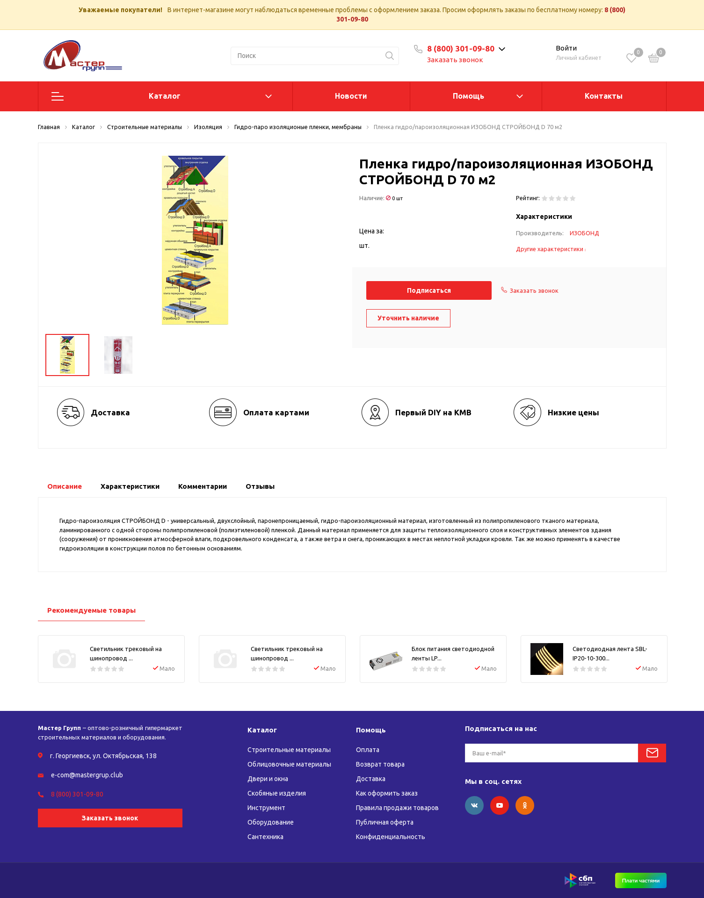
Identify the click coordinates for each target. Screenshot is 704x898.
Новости (351, 96)
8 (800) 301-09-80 (460, 48)
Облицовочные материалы (289, 764)
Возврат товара (380, 764)
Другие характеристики (551, 249)
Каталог (165, 96)
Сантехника (265, 836)
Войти (566, 48)
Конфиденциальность (390, 836)
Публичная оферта (385, 822)
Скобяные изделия (276, 793)
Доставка (370, 778)
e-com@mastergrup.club (87, 775)
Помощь (468, 96)
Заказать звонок (455, 60)
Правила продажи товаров (397, 807)
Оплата (367, 749)
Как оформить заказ (387, 793)
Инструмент (266, 807)
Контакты (604, 96)
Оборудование (270, 822)
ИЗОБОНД (584, 233)
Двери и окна (267, 778)
